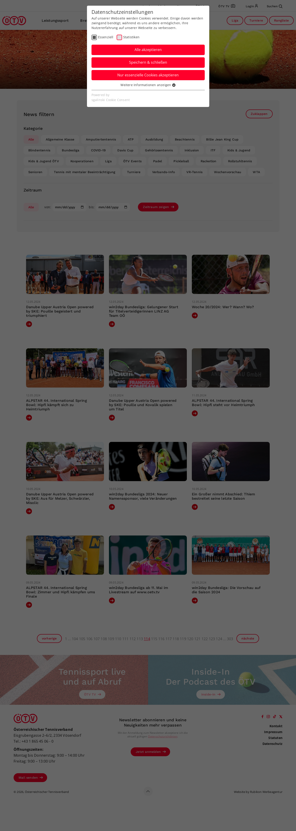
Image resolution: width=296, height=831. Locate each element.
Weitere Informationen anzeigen (147, 85)
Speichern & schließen (148, 62)
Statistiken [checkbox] (131, 37)
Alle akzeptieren (148, 49)
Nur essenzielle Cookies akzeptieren (148, 75)
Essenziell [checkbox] (105, 37)
